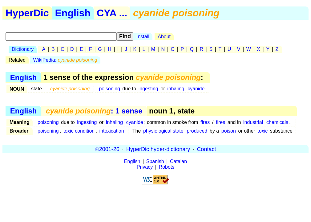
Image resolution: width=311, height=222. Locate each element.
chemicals (277, 122)
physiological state (163, 131)
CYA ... (112, 12)
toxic (262, 131)
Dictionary (23, 49)
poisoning (109, 88)
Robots (167, 167)
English (73, 12)
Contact (206, 149)
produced (197, 131)
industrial (253, 122)
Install (142, 36)
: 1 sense (94, 111)
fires (205, 122)
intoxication (111, 131)
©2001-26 (107, 149)
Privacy (145, 167)
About (164, 36)
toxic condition (79, 131)
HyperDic (27, 12)
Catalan (178, 161)
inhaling (175, 88)
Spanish (155, 161)
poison (228, 131)
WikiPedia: (65, 60)
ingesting (148, 88)
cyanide (196, 88)
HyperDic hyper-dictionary (158, 149)
